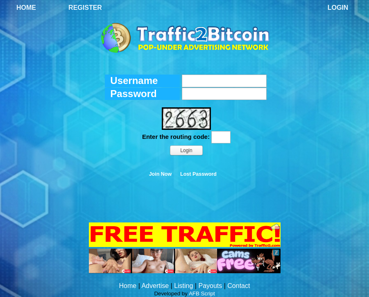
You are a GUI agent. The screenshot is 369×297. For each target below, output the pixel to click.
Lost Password (198, 174)
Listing (183, 285)
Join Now (160, 174)
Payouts (210, 285)
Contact (238, 285)
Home (26, 7)
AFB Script (202, 293)
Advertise (155, 285)
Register (85, 7)
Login (338, 7)
